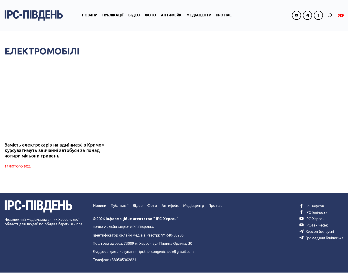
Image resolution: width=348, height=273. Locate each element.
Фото (150, 17)
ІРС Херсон (311, 206)
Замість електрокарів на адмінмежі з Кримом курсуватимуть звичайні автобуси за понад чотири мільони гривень (54, 151)
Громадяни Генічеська (321, 238)
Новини (90, 17)
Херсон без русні (316, 232)
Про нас (224, 17)
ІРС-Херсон (312, 219)
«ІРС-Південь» (142, 227)
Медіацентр (198, 17)
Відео (134, 17)
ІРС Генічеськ (313, 213)
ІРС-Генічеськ (313, 226)
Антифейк (171, 17)
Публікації (113, 17)
